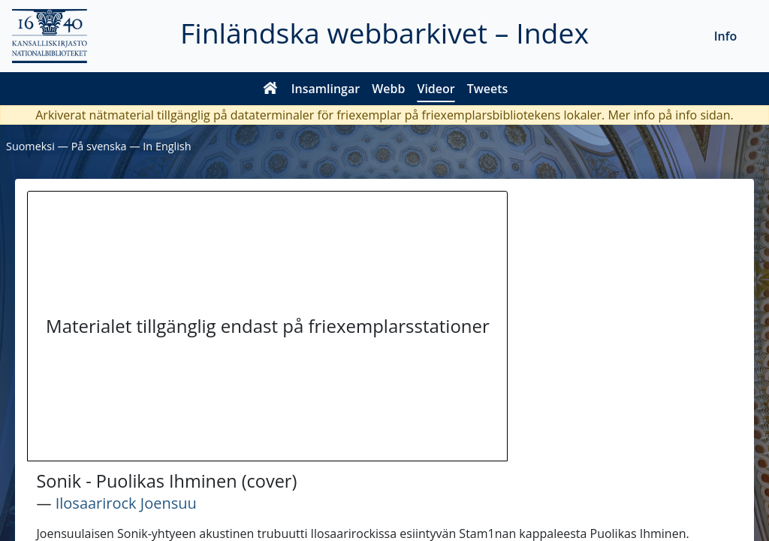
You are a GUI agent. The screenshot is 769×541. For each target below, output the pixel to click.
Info (725, 36)
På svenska (99, 146)
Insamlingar (325, 88)
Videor (435, 88)
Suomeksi (30, 146)
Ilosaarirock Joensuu (126, 503)
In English (167, 146)
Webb (388, 88)
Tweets (487, 88)
